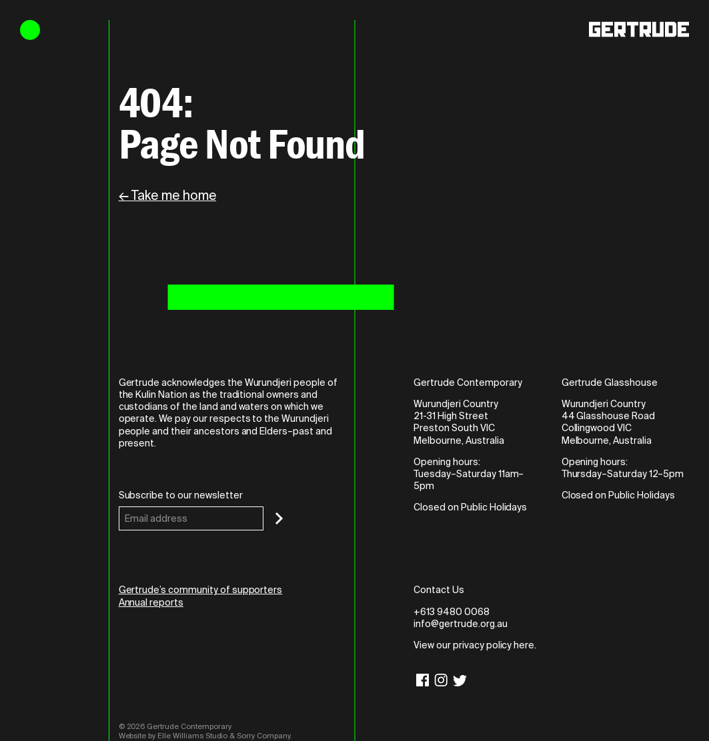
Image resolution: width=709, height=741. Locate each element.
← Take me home (167, 195)
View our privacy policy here (474, 645)
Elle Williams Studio (192, 735)
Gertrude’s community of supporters (201, 590)
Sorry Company (263, 735)
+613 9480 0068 (451, 612)
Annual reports (151, 602)
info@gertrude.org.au (460, 624)
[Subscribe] (279, 518)
